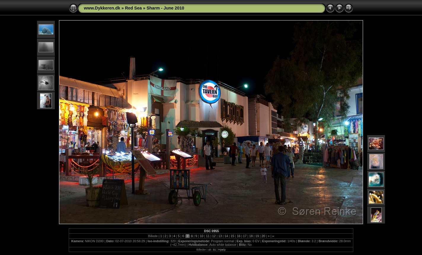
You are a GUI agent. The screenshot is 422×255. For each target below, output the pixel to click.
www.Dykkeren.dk (102, 8)
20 (263, 236)
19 (257, 236)
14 (226, 236)
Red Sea (133, 8)
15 (232, 236)
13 (220, 236)
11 (207, 236)
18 (251, 236)
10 (201, 236)
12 (214, 236)
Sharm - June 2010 (165, 8)
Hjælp (222, 249)
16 (238, 236)
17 (244, 236)
